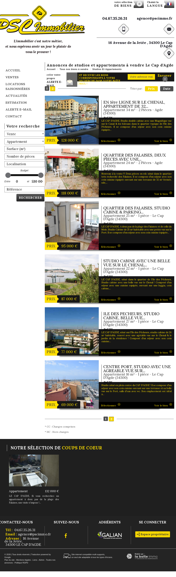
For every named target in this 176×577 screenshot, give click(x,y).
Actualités (16, 96)
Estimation (16, 102)
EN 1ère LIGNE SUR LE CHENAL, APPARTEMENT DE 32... (134, 104)
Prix (151, 89)
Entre (6, 181)
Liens (35, 560)
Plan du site (9, 560)
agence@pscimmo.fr (154, 18)
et (28, 181)
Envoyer (165, 77)
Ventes (12, 77)
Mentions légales (23, 560)
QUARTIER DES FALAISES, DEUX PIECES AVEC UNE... (134, 157)
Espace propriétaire (153, 534)
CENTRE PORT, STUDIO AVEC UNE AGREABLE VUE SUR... (137, 368)
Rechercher (30, 198)
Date (166, 89)
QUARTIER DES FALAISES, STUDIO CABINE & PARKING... (136, 210)
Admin (41, 560)
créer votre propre (54, 80)
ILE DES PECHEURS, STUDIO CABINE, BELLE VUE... (131, 315)
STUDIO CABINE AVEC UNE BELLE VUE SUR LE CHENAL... (136, 262)
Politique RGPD (21, 563)
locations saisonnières (17, 86)
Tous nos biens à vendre (74, 69)
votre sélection (123, 4)
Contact (13, 116)
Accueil (12, 70)
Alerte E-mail (18, 109)
